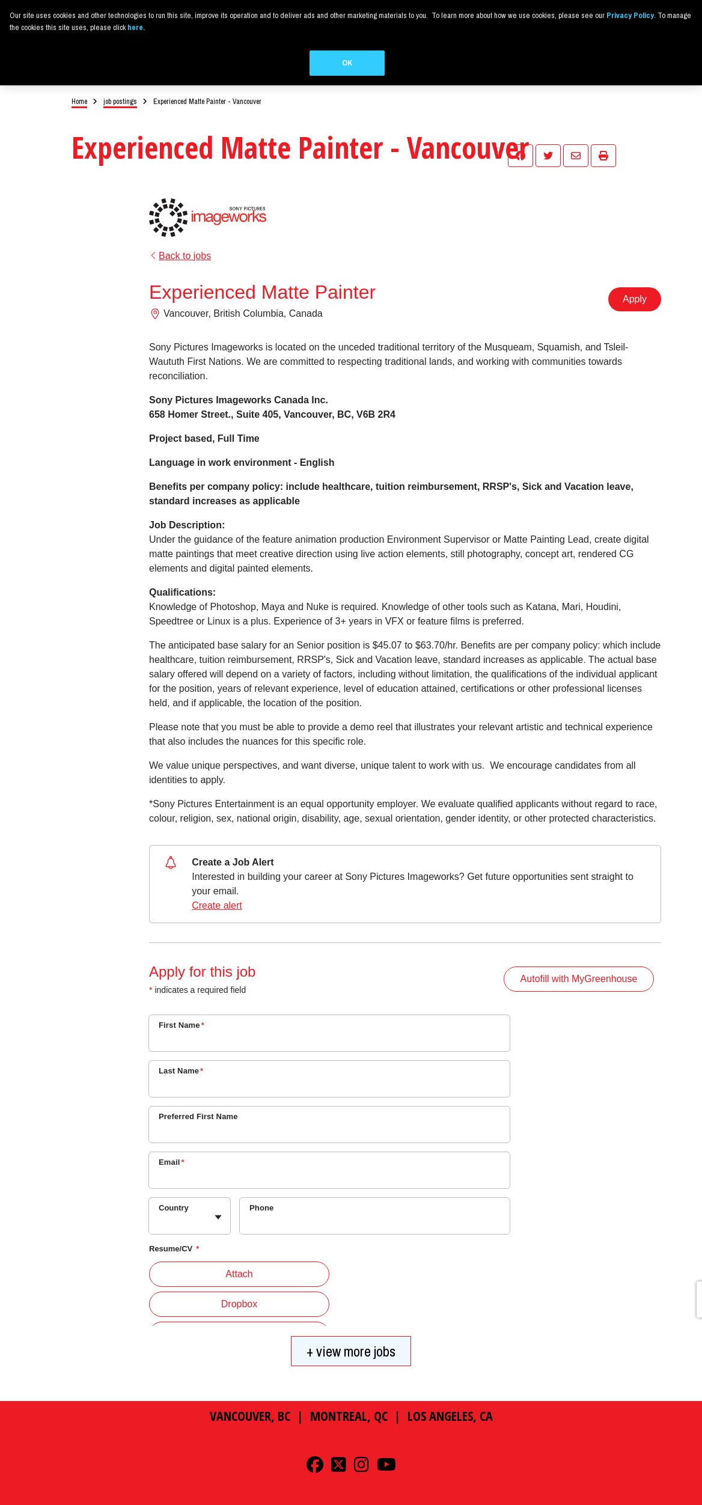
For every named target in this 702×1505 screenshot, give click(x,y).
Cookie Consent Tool (369, 1499)
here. (136, 27)
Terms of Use (230, 1499)
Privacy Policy (150, 1499)
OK (347, 63)
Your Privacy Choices (295, 1499)
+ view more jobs (351, 1338)
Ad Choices (190, 1499)
